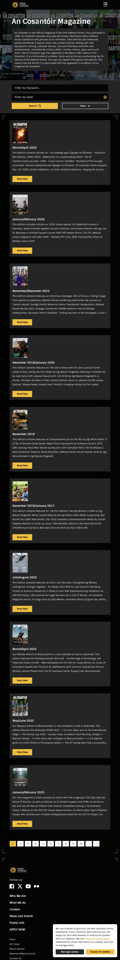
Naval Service (17, 948)
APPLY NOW (17, 929)
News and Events (21, 916)
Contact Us (16, 958)
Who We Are (18, 896)
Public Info (17, 923)
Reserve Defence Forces (22, 953)
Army (12, 939)
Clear (85, 105)
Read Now (22, 178)
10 (81, 843)
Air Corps (15, 944)
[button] (105, 5)
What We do (18, 902)
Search (35, 105)
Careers (15, 909)
